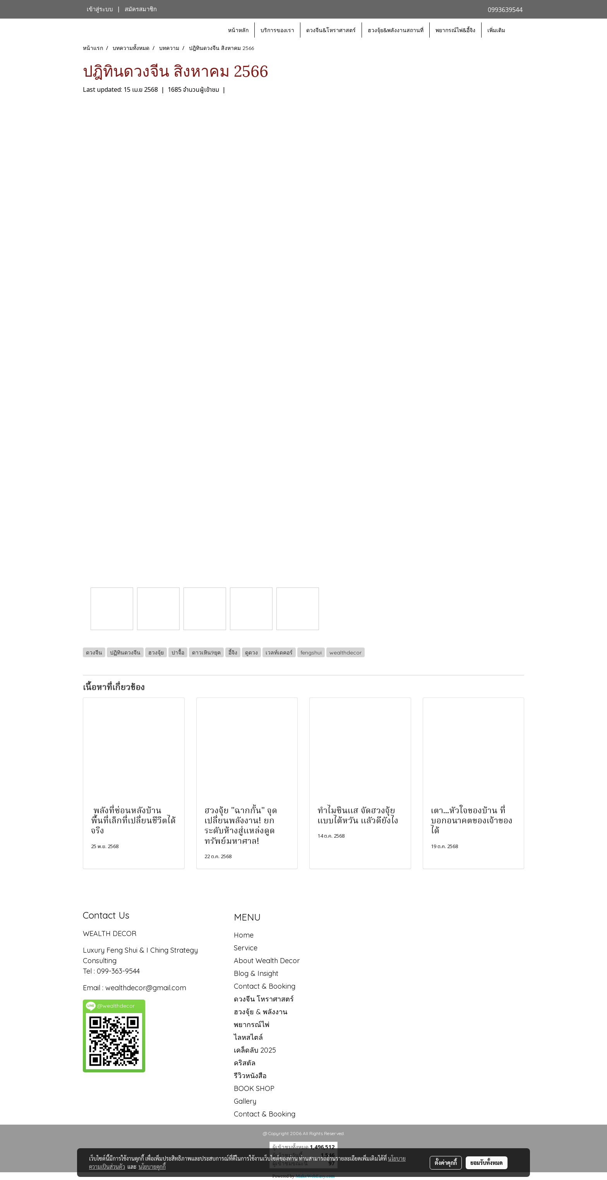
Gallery (245, 1101)
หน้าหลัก (238, 30)
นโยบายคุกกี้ (152, 1166)
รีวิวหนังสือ (250, 1075)
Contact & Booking (264, 986)
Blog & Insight (256, 973)
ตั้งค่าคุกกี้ (446, 1162)
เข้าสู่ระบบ (100, 9)
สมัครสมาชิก (141, 9)
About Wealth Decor (267, 960)
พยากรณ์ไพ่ (251, 1024)
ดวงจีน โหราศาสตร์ (264, 998)
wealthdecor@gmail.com (146, 987)
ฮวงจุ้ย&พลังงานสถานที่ (396, 30)
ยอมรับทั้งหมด (486, 1162)
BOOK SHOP (254, 1088)
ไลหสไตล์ (248, 1037)
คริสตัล (244, 1062)
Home (244, 935)
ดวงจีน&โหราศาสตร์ (331, 30)
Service (245, 947)
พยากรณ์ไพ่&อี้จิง (455, 30)
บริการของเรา (277, 30)
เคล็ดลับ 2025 (255, 1050)
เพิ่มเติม (496, 30)
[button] (518, 30)
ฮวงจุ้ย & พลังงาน (260, 1011)
